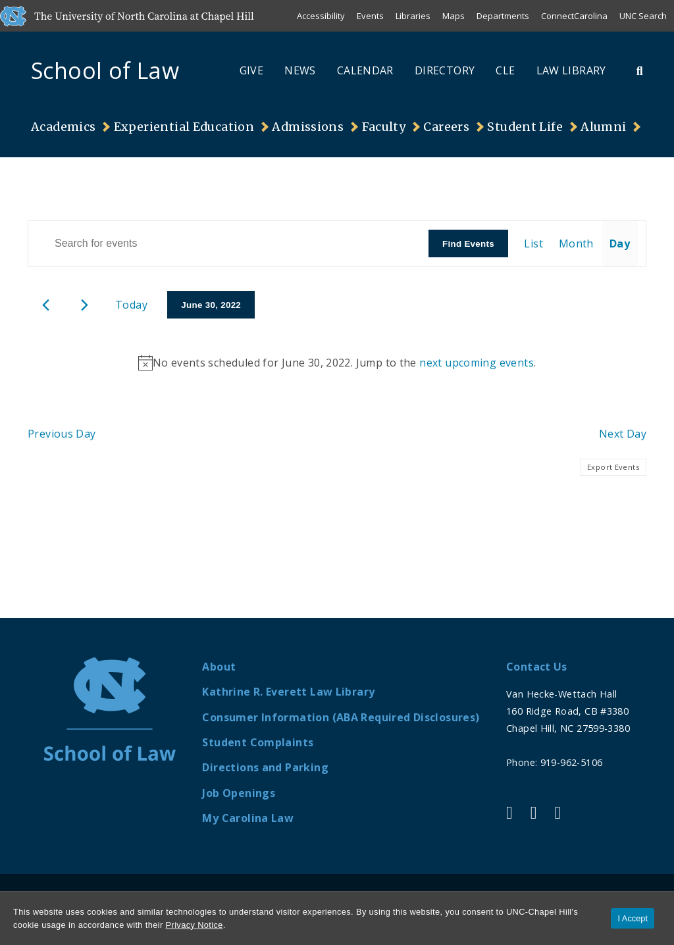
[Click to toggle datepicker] (211, 305)
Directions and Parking (265, 767)
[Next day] (84, 305)
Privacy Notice (194, 925)
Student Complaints (257, 742)
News (300, 70)
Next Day (622, 433)
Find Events (468, 244)
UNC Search (643, 16)
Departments (503, 16)
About (219, 666)
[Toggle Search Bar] (639, 70)
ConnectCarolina (574, 16)
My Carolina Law (248, 818)
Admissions (308, 127)
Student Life (525, 127)
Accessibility (321, 16)
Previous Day (62, 433)
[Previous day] (46, 305)
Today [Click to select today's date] (131, 304)
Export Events (613, 467)
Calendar (365, 70)
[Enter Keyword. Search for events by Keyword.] (228, 243)
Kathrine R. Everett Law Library (288, 691)
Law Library (571, 70)
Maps (453, 16)
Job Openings (238, 793)
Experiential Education (184, 127)
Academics (63, 127)
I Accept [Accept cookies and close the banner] (632, 918)
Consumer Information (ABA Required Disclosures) (340, 717)
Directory (445, 70)
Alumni (603, 127)
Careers (446, 127)
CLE (505, 70)
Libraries (413, 16)
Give (252, 70)
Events (370, 16)
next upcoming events (476, 362)
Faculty (384, 127)
